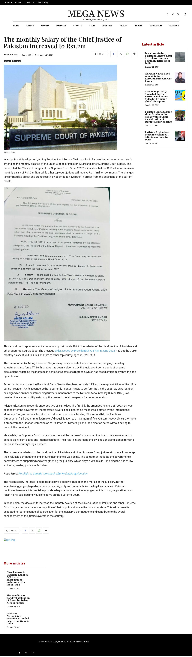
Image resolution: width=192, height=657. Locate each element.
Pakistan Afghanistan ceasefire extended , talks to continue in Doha (18, 618)
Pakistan (7, 61)
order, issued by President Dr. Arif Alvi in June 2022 (85, 350)
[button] (184, 14)
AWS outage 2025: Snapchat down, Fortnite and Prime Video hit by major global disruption (156, 96)
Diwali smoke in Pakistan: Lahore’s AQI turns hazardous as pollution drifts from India (17, 578)
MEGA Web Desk (11, 55)
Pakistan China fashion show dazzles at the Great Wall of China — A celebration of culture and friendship (158, 117)
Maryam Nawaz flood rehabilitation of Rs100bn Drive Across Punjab (18, 599)
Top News (16, 61)
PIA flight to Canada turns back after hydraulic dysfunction (52, 473)
